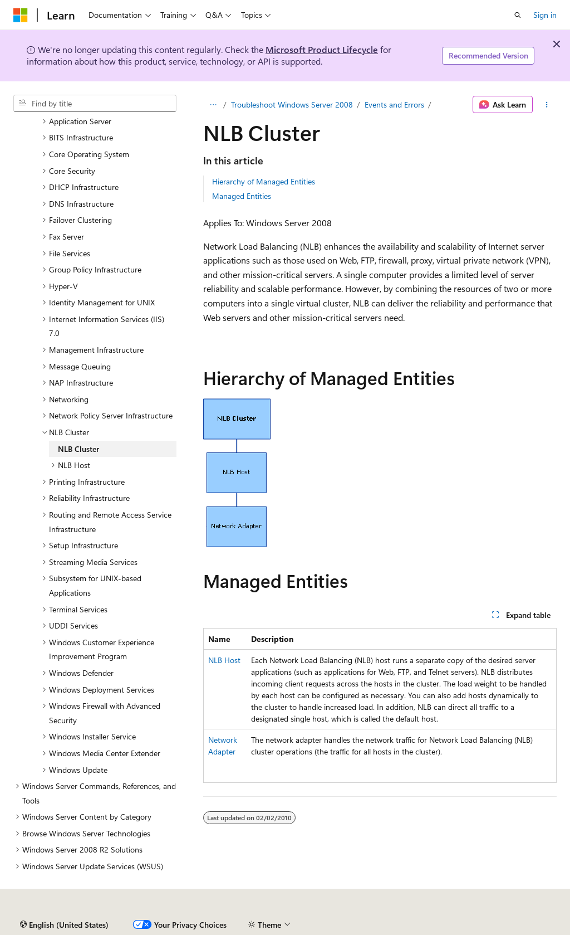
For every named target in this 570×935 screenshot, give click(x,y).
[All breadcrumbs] (213, 105)
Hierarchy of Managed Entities (263, 181)
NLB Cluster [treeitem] (78, 449)
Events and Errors (394, 104)
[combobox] (94, 104)
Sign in (545, 14)
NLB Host (224, 660)
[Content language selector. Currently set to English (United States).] (64, 925)
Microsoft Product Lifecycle (322, 49)
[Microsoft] (20, 15)
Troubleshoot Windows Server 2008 (292, 104)
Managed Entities (241, 196)
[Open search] (518, 15)
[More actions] (547, 105)
